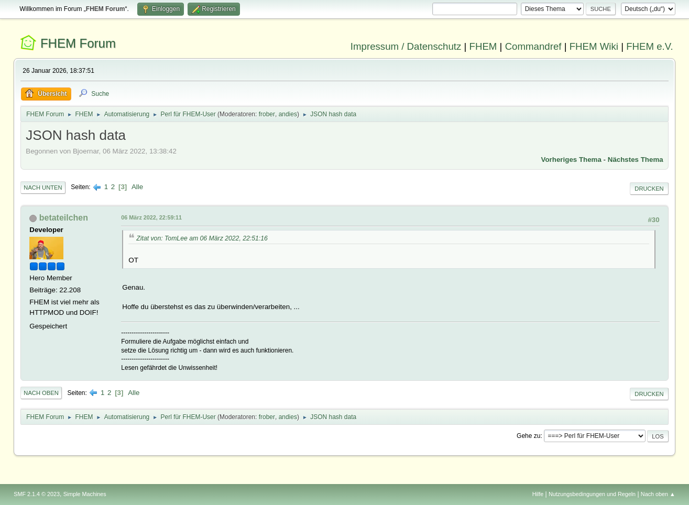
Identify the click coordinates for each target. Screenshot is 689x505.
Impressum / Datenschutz (406, 46)
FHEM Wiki (594, 46)
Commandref (533, 46)
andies (288, 114)
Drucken (649, 188)
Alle (137, 187)
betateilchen (63, 217)
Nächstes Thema (635, 159)
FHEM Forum (78, 43)
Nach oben (41, 393)
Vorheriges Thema (571, 159)
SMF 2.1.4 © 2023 (37, 494)
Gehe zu (528, 436)
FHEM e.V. (649, 46)
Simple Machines (84, 494)
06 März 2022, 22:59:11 (151, 217)
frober (267, 114)
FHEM (483, 46)
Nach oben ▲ (658, 494)
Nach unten (43, 187)
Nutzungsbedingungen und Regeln (592, 494)
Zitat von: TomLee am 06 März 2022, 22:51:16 (202, 238)
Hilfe (538, 494)
